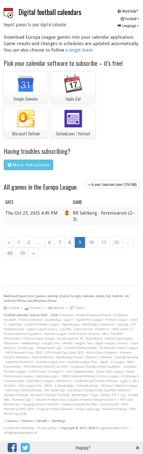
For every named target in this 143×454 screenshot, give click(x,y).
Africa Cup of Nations (102, 352)
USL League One (30, 385)
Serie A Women (43, 357)
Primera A (102, 329)
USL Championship (80, 371)
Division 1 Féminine (99, 357)
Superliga (15, 324)
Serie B (67, 343)
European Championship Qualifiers (96, 366)
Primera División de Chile (79, 404)
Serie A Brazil (83, 329)
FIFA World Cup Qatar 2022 (64, 352)
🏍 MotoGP (56, 308)
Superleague (71, 324)
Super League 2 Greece (111, 343)
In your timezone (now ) (112, 184)
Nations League (55, 334)
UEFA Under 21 (122, 329)
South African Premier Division (95, 381)
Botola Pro (64, 381)
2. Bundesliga (64, 385)
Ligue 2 (125, 381)
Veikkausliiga (30, 343)
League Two (83, 343)
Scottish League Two (82, 362)
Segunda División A (19, 362)
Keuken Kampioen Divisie (93, 315)
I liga (93, 395)
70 (22, 253)
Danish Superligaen (118, 338)
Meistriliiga (80, 395)
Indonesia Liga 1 (47, 376)
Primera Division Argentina (22, 334)
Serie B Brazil (109, 404)
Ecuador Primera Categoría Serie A (92, 399)
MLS (105, 334)
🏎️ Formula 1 (33, 308)
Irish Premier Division (84, 334)
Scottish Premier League (42, 324)
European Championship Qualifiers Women (99, 390)
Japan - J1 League (112, 362)
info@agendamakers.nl (20, 433)
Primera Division (30, 320)
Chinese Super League (39, 338)
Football (130, 18)
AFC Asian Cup (55, 390)
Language (128, 25)
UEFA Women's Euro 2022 (24, 352)
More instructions (28, 164)
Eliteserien (11, 343)
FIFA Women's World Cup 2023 (46, 366)
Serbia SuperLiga (87, 409)
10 (91, 242)
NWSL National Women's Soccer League (90, 376)
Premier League (116, 320)
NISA (48, 385)
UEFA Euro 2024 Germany (24, 390)
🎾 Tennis (77, 308)
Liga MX (65, 329)
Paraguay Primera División (40, 404)
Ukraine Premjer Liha (50, 399)
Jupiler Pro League (90, 320)
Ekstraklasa (94, 338)
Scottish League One (50, 362)
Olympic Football (16, 395)
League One (50, 343)
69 (9, 253)
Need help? (127, 11)
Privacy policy (47, 428)
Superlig (123, 324)
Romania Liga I (22, 399)
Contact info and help (19, 428)
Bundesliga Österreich (98, 324)
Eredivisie (66, 315)
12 (116, 242)
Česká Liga (26, 348)
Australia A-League (40, 381)
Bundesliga (53, 320)
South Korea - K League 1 (46, 371)
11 (103, 242)
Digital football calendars (49, 12)
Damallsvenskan (127, 357)
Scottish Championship (80, 348)
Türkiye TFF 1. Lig (112, 395)
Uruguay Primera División (54, 409)
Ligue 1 (69, 320)
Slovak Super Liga (48, 348)
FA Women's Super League (119, 348)
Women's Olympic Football (50, 395)
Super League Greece (42, 329)
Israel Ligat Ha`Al (70, 338)
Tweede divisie (87, 385)
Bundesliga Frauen (69, 357)
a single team (79, 50)
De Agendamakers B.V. (112, 428)
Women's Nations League (119, 385)
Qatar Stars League (110, 371)
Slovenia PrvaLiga (114, 409)
